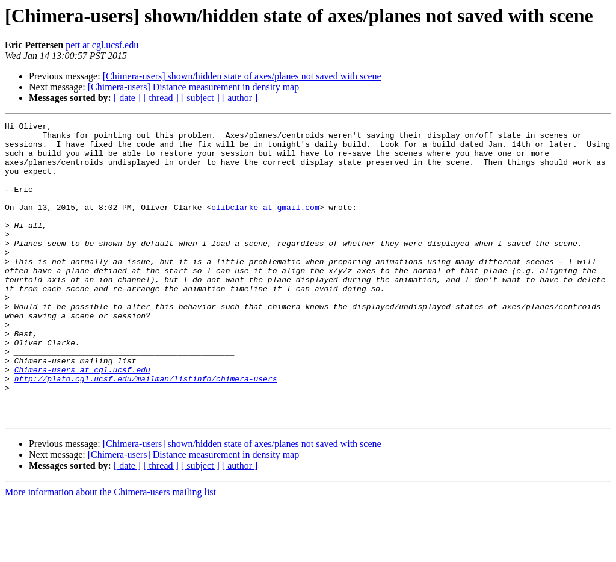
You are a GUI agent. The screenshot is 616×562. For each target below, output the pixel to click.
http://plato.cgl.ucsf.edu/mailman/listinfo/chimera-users (145, 430)
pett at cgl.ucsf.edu (102, 45)
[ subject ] (200, 98)
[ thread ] (161, 98)
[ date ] (127, 98)
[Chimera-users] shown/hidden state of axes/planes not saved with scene (242, 76)
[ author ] (240, 98)
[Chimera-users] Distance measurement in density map (193, 87)
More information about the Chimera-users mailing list (110, 551)
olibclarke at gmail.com (265, 225)
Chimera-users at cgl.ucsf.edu (82, 420)
